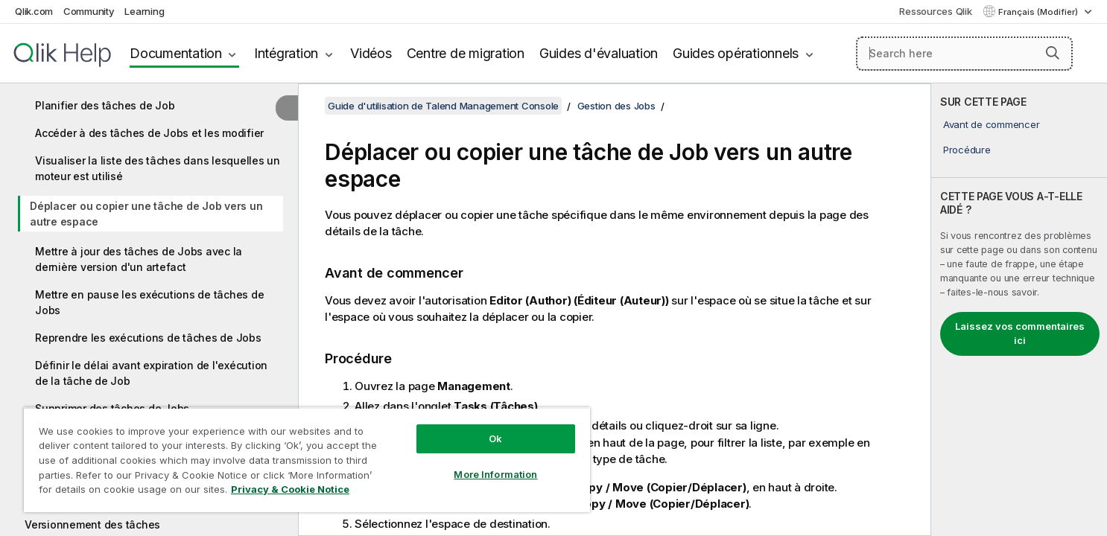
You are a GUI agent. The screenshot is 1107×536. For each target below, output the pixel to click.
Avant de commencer (991, 124)
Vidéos (371, 53)
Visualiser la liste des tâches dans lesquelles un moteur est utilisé (157, 168)
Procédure (967, 150)
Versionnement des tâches (92, 524)
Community (89, 11)
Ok (495, 438)
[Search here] (964, 53)
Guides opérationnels (736, 53)
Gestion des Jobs (616, 106)
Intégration (286, 53)
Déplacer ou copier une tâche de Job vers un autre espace (146, 214)
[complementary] (1019, 309)
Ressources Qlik (935, 11)
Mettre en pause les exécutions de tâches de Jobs (149, 302)
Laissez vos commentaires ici (1020, 333)
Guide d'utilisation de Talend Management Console (443, 106)
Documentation (176, 53)
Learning (144, 11)
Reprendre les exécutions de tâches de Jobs (148, 337)
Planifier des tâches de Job (104, 105)
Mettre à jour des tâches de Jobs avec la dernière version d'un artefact (138, 259)
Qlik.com (34, 11)
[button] (1052, 52)
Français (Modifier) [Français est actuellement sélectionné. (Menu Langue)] (1039, 12)
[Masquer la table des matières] (287, 108)
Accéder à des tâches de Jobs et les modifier (149, 133)
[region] (307, 459)
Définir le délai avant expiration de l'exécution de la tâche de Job (151, 373)
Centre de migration (465, 53)
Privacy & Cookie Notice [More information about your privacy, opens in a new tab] (290, 489)
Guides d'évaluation (598, 53)
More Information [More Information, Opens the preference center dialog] (495, 474)
